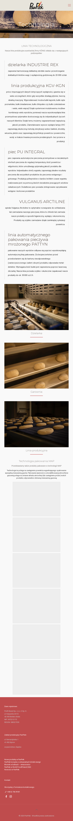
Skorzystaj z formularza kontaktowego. (19, 787)
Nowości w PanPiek (11, 770)
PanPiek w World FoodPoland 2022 (17, 767)
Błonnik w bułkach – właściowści (17, 765)
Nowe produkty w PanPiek (14, 759)
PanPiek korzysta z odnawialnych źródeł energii (22, 762)
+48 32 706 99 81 (13, 792)
